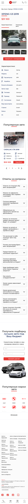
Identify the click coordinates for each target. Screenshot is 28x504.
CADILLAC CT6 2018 (11, 149)
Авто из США (21, 445)
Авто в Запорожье (13, 458)
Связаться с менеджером (14, 59)
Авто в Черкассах (13, 446)
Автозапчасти (22, 436)
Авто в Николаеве (4, 449)
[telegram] (2, 495)
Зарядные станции (6, 469)
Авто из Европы (6, 474)
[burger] (2, 2)
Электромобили (6, 464)
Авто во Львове (3, 441)
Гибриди (3, 467)
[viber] (13, 495)
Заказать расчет (14, 359)
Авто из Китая (22, 447)
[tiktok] (8, 495)
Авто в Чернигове (4, 445)
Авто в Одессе (14, 436)
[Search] (26, 3)
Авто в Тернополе (4, 457)
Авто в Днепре (12, 442)
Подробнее (19, 162)
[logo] (13, 2)
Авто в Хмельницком (5, 453)
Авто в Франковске (13, 450)
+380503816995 (4, 484)
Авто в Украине (20, 442)
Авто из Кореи (22, 450)
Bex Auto (4, 9)
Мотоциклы (4, 472)
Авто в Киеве (13, 438)
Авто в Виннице (4, 461)
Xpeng (10, 9)
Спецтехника (22, 438)
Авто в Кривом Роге (13, 454)
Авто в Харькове (4, 437)
